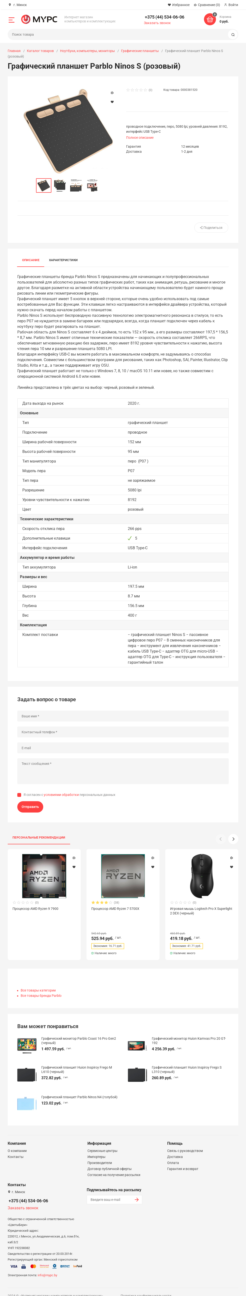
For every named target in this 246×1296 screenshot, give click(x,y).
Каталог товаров (40, 51)
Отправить (30, 807)
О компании (17, 1142)
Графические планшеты (140, 51)
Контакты (16, 1148)
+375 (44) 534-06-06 (164, 17)
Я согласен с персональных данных (69, 795)
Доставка (175, 1148)
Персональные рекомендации (38, 837)
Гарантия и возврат (182, 1160)
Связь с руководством (185, 1142)
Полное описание (140, 137)
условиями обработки (61, 795)
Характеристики (63, 260)
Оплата (173, 1154)
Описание (30, 260)
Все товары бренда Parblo (41, 987)
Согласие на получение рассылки (113, 1166)
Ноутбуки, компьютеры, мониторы (87, 51)
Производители (99, 1154)
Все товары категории (38, 982)
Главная (14, 51)
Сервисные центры (102, 1142)
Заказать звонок (157, 23)
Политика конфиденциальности (146, 1287)
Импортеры (96, 1148)
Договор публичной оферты (109, 1160)
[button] (233, 839)
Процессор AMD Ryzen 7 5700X (115, 909)
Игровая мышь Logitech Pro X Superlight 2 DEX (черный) (201, 911)
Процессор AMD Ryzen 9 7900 (35, 909)
